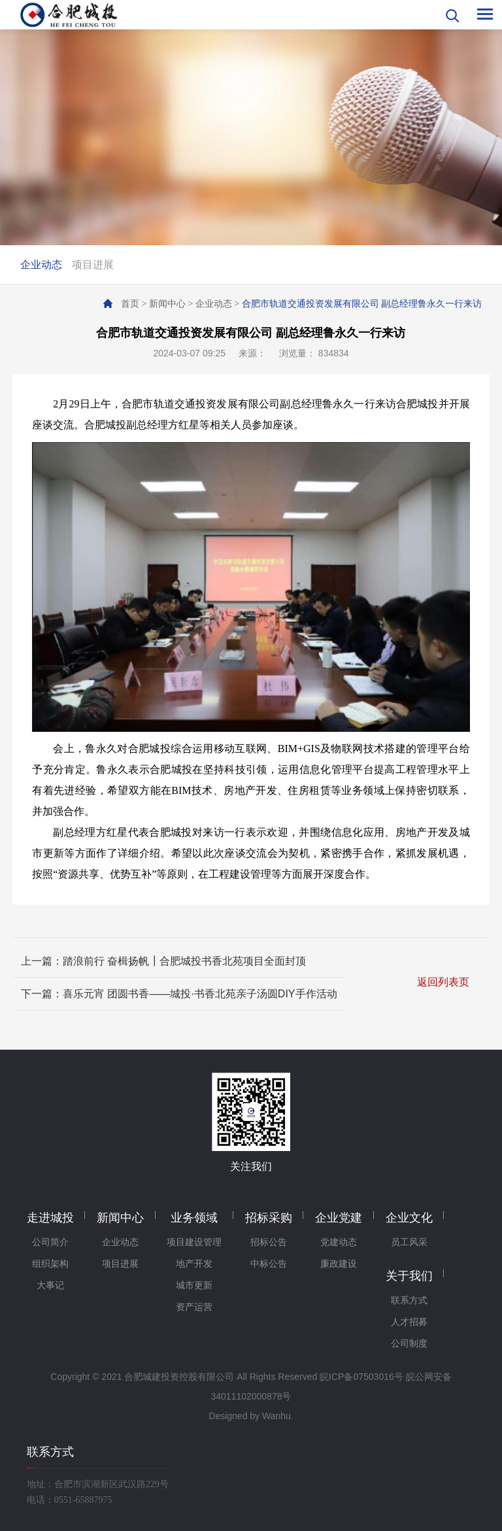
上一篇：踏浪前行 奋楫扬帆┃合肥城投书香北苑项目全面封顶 (163, 961)
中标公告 (268, 1264)
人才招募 (409, 1322)
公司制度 (409, 1344)
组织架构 (50, 1264)
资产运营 (194, 1307)
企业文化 (409, 1217)
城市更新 (194, 1285)
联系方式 (409, 1300)
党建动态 (338, 1242)
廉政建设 (338, 1264)
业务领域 (194, 1217)
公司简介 (50, 1242)
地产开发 (194, 1264)
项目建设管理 (194, 1242)
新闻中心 (167, 304)
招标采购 (268, 1217)
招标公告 (268, 1242)
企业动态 (41, 264)
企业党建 (338, 1217)
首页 (130, 304)
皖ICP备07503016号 (361, 1376)
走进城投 (50, 1217)
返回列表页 (443, 982)
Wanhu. (277, 1416)
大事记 (50, 1285)
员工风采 (409, 1242)
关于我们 (409, 1275)
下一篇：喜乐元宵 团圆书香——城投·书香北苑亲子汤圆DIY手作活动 (179, 993)
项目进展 (93, 264)
